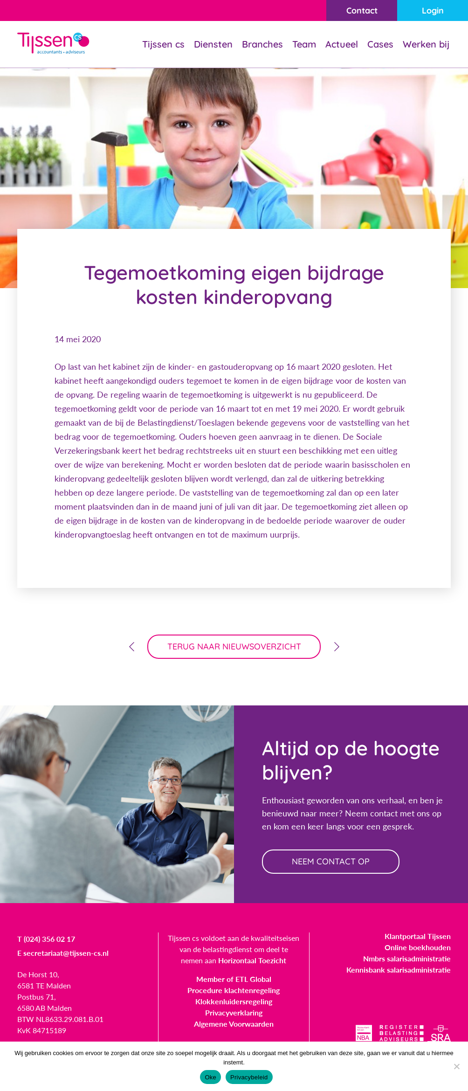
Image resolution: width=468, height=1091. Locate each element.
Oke (210, 1077)
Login (433, 10)
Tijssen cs (163, 44)
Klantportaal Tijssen (418, 936)
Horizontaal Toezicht (252, 960)
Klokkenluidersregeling (233, 1001)
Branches (262, 44)
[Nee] (456, 1066)
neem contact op (331, 861)
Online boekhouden (418, 947)
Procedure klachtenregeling (233, 990)
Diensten (213, 44)
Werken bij (426, 44)
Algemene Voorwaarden (234, 1023)
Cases (380, 44)
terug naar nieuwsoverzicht (234, 646)
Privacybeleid (249, 1077)
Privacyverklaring (233, 1012)
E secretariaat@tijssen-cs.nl (63, 952)
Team (304, 44)
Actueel (341, 44)
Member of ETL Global (233, 978)
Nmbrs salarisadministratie (407, 958)
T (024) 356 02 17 (46, 938)
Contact (362, 10)
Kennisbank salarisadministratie (398, 969)
